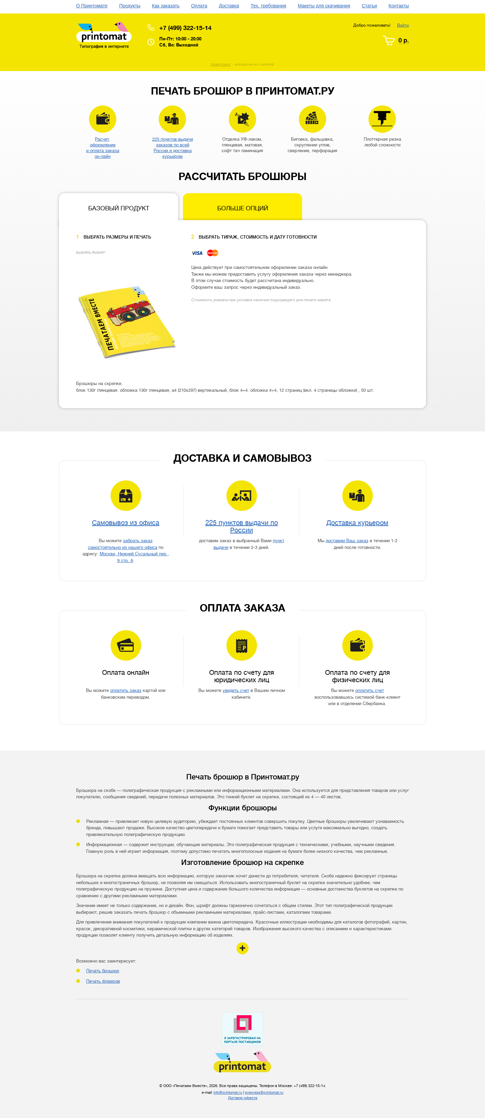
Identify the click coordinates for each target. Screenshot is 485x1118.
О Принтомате (91, 5)
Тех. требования (268, 5)
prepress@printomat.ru (264, 1092)
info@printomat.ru (228, 1092)
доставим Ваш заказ (347, 540)
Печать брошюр (102, 970)
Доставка (229, 5)
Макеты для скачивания (324, 5)
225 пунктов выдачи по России (241, 526)
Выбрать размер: (91, 252)
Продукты (129, 5)
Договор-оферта (242, 1098)
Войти (403, 25)
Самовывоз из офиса (125, 523)
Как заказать (166, 5)
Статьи (369, 5)
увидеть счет (236, 690)
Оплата (199, 5)
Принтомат (221, 64)
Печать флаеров (103, 981)
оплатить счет (369, 690)
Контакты (399, 5)
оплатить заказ (125, 690)
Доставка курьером (357, 523)
